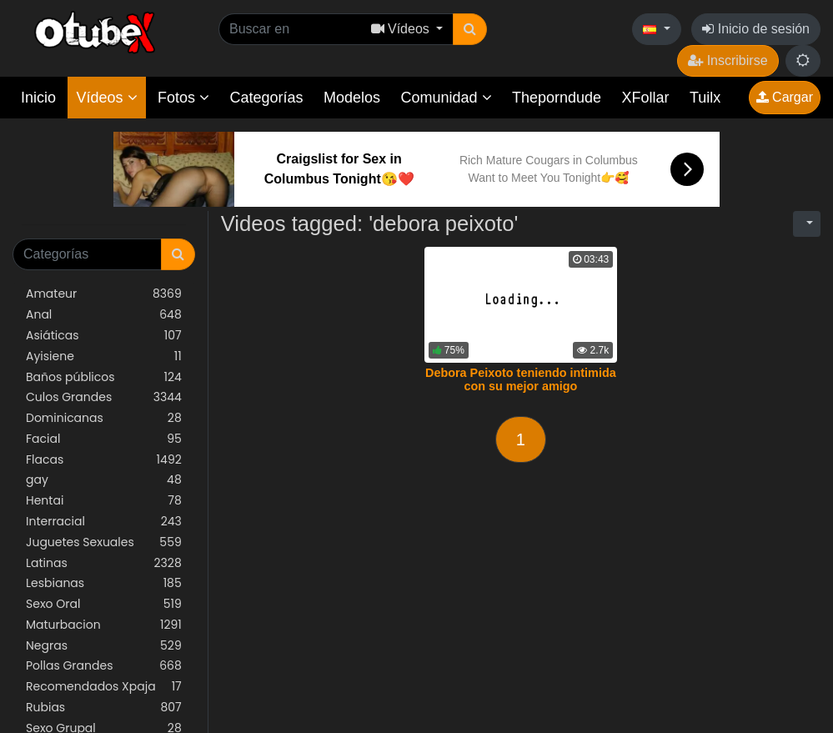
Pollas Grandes (104, 666)
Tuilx (705, 97)
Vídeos (106, 97)
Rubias (104, 707)
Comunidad (445, 97)
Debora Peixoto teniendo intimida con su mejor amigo (520, 379)
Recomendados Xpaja (104, 686)
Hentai (104, 501)
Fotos (183, 97)
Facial (104, 439)
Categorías (266, 97)
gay (104, 480)
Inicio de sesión (756, 29)
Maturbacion (104, 625)
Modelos (352, 97)
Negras (104, 646)
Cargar (784, 97)
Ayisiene (104, 356)
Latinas (104, 563)
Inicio (38, 97)
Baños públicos (104, 377)
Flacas (104, 460)
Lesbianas (104, 583)
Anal (104, 315)
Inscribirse (727, 60)
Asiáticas (104, 335)
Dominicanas (104, 418)
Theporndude (556, 97)
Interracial (104, 521)
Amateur (104, 294)
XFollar (646, 97)
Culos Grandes (104, 397)
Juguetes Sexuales (104, 542)
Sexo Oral (104, 604)
